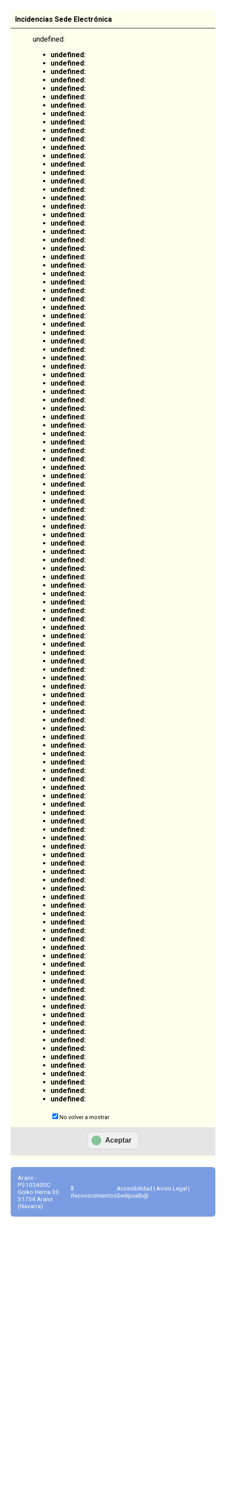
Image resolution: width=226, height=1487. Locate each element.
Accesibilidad (134, 1306)
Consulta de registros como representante (57, 400)
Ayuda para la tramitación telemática (53, 903)
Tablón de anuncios (194, 155)
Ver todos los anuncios (110, 252)
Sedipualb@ (133, 1313)
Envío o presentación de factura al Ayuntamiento (57, 255)
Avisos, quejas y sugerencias (42, 836)
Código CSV (36, 1244)
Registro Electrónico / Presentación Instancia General (56, 304)
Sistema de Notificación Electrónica (54, 533)
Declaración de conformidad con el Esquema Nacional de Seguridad (55, 977)
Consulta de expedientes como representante (57, 491)
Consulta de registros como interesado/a (55, 354)
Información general (41, 151)
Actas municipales (54, 932)
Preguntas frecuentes (190, 1140)
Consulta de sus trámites (147, 155)
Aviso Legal (171, 1306)
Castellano (168, 15)
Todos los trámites (34, 649)
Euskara (203, 15)
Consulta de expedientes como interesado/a (55, 446)
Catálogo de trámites (97, 151)
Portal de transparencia (186, 752)
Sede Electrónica (40, 183)
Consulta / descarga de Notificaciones (58, 574)
